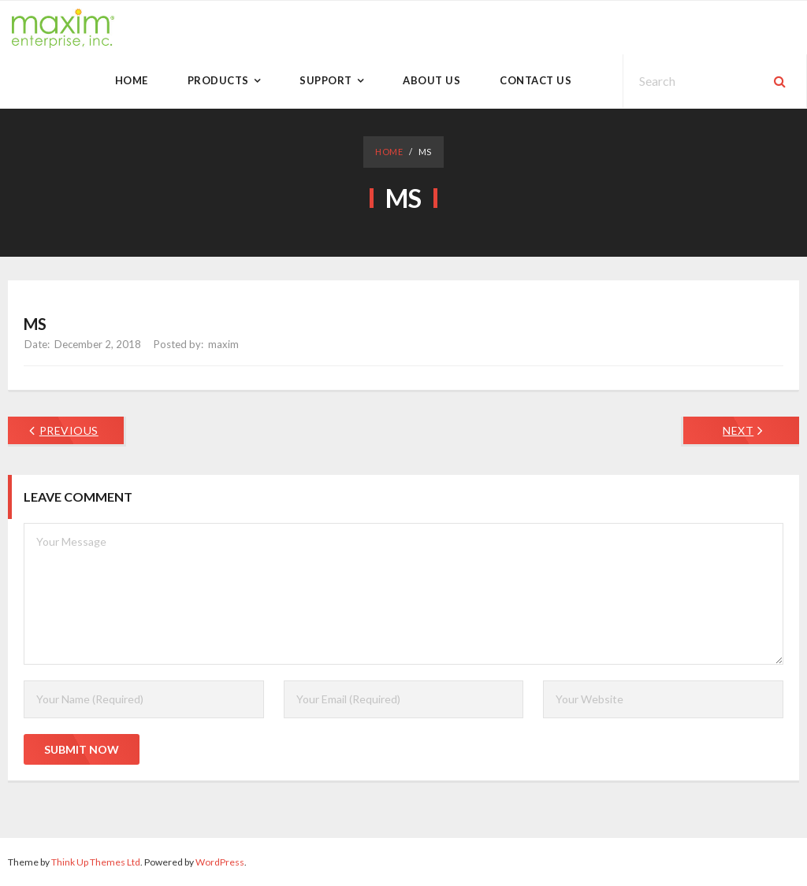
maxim (223, 344)
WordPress (219, 862)
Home (389, 151)
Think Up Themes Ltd (95, 862)
